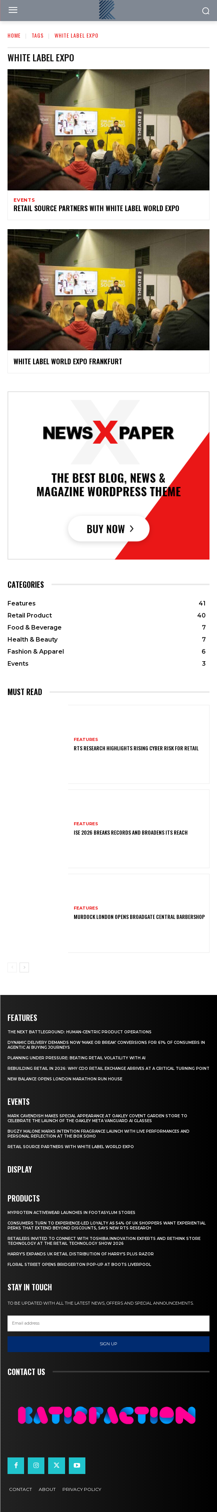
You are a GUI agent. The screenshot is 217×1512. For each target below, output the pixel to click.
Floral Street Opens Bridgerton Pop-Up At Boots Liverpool (79, 1264)
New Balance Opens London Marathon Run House (65, 1079)
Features (86, 740)
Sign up (108, 1343)
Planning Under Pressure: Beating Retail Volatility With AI (77, 1058)
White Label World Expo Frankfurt (68, 361)
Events (24, 200)
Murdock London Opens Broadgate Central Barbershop (139, 916)
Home (14, 35)
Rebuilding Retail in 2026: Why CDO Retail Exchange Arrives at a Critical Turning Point (108, 1068)
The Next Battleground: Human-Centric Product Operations (80, 1032)
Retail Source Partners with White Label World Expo (96, 208)
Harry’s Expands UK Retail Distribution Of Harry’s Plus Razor (81, 1254)
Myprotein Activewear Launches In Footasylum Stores (71, 1212)
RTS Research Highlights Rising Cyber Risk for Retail (136, 748)
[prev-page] (12, 967)
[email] (108, 1323)
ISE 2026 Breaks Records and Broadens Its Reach (131, 832)
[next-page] (24, 967)
